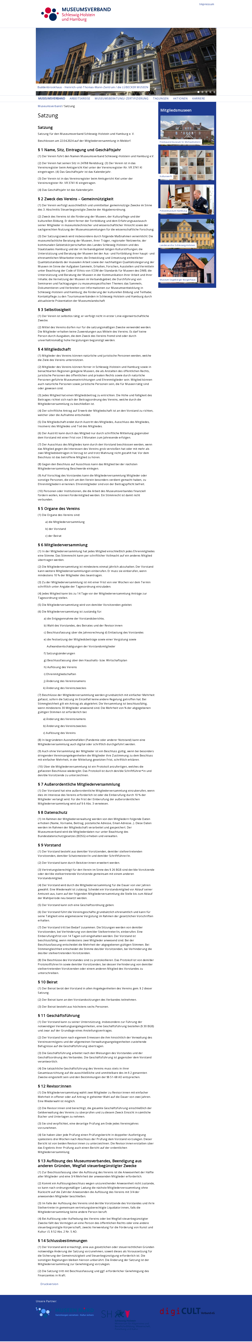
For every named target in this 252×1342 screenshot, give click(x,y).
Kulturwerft (166, 176)
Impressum (206, 4)
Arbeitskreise (82, 99)
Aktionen (187, 99)
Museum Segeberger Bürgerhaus (178, 280)
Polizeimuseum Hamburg (173, 211)
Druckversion (49, 1284)
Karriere (206, 99)
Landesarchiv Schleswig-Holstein (177, 245)
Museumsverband (52, 99)
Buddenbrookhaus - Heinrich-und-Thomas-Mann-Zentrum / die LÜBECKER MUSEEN (92, 87)
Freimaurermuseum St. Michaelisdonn (180, 142)
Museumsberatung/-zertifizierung (125, 99)
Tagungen (166, 99)
